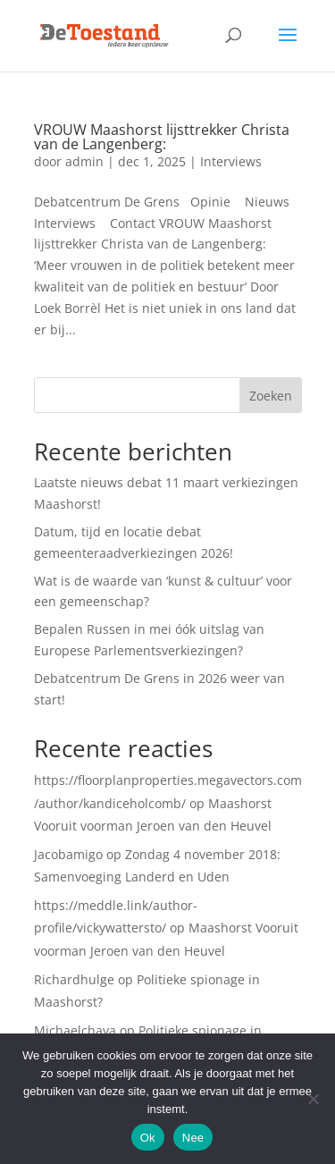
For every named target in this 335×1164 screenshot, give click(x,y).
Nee (193, 1137)
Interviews (231, 161)
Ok (147, 1137)
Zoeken (270, 395)
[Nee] (313, 1099)
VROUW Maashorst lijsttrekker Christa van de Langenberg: (161, 137)
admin (84, 161)
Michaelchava (75, 1030)
